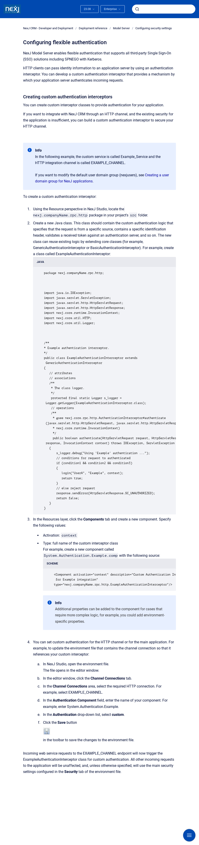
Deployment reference (93, 28)
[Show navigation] (189, 835)
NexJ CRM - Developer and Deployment (48, 28)
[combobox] (163, 9)
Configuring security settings (153, 28)
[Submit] (137, 9)
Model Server (121, 28)
